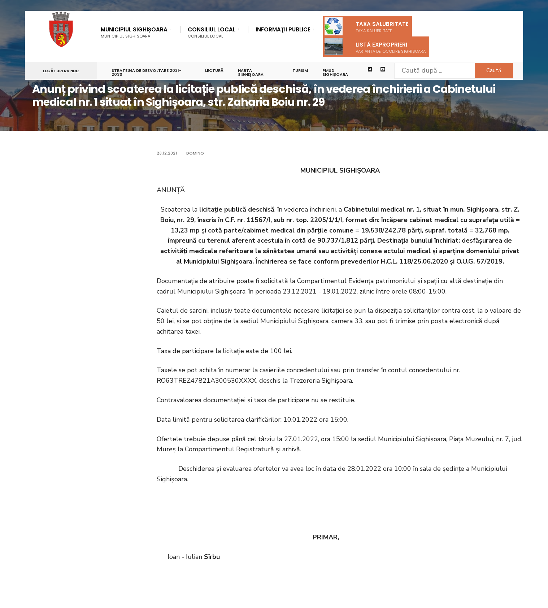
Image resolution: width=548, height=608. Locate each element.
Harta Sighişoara (251, 73)
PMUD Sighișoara (335, 73)
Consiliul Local (211, 32)
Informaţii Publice (283, 30)
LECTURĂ (214, 71)
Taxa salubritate (367, 26)
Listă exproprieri (375, 46)
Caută (492, 70)
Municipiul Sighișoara (134, 32)
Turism (300, 71)
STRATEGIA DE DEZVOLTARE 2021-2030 (147, 73)
